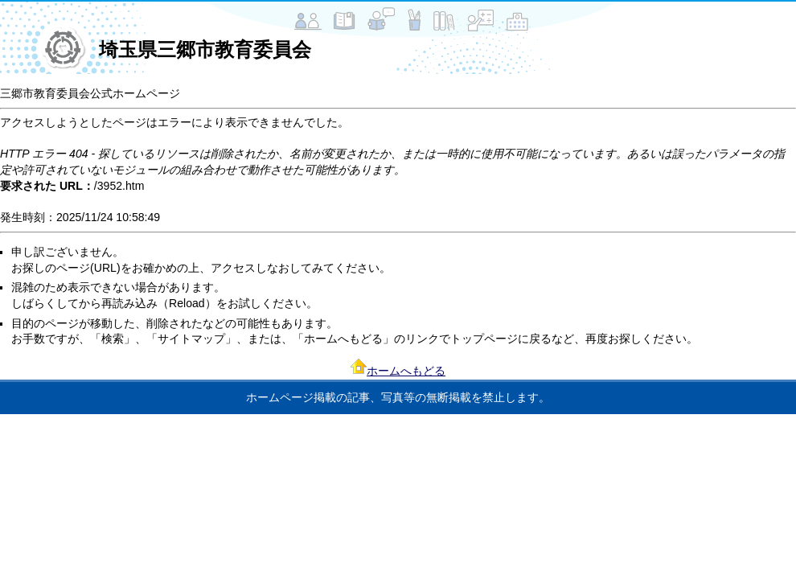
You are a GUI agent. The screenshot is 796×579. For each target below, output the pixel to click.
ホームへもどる (406, 370)
